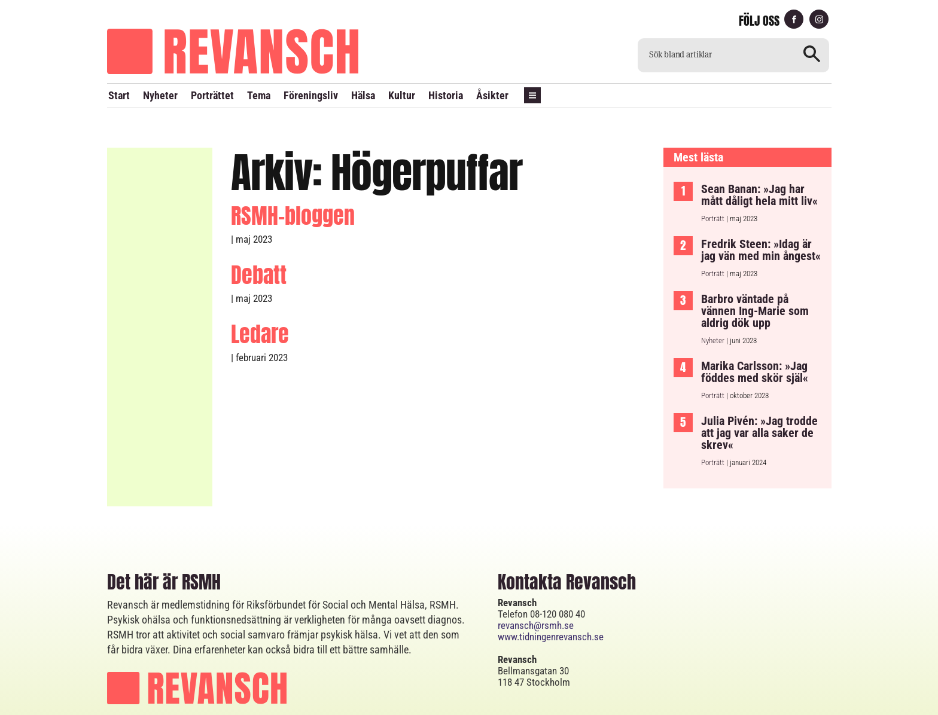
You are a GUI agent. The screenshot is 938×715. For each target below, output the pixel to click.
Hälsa (363, 95)
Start (119, 95)
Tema (258, 95)
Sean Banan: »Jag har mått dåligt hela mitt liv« (759, 166)
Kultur (401, 95)
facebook (793, 19)
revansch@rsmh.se (536, 597)
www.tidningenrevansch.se (551, 608)
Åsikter (492, 95)
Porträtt (712, 189)
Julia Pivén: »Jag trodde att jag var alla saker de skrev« (759, 404)
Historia (445, 95)
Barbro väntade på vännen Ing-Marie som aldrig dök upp (755, 282)
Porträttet (212, 95)
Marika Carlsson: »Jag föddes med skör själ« (754, 343)
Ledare (260, 305)
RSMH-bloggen (293, 187)
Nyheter (160, 95)
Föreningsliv (311, 95)
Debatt (259, 246)
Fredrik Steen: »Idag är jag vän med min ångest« (761, 221)
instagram (819, 19)
